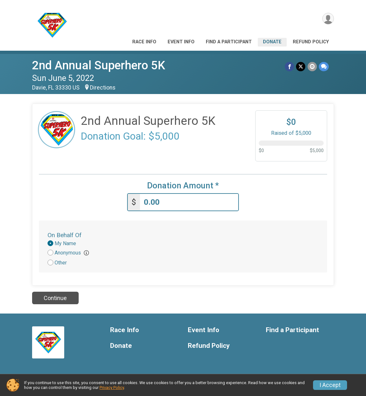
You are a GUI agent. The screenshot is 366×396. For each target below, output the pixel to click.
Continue (55, 298)
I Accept (330, 385)
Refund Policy (311, 42)
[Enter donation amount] (189, 202)
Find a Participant (229, 42)
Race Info (144, 42)
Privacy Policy (112, 387)
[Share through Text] (324, 66)
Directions (103, 87)
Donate (272, 42)
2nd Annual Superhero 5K (98, 65)
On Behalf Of (65, 235)
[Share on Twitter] (301, 66)
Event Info (181, 42)
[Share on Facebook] (289, 66)
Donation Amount (183, 185)
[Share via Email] (312, 66)
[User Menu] (328, 19)
